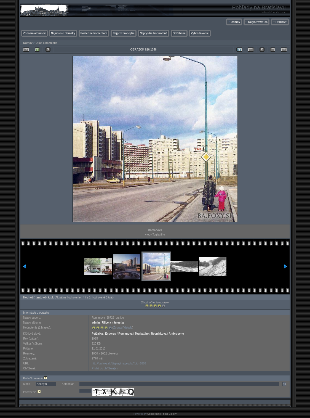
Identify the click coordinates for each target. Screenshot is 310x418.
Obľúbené (179, 33)
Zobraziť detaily (122, 327)
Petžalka (97, 333)
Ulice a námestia (46, 42)
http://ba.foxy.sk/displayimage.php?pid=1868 (119, 363)
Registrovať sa (258, 21)
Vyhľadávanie (200, 33)
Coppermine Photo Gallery (162, 413)
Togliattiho (142, 333)
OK (284, 384)
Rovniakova (158, 333)
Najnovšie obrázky (63, 33)
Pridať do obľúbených (105, 368)
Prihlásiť (281, 21)
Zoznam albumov (34, 33)
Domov (235, 21)
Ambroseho (176, 333)
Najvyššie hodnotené (153, 33)
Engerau (110, 333)
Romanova (125, 333)
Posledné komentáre (94, 33)
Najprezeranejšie (124, 33)
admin (96, 322)
